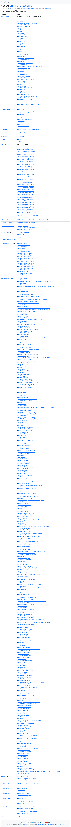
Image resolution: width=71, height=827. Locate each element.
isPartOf (4, 129)
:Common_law (22, 46)
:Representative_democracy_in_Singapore (30, 361)
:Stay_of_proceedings (24, 753)
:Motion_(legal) (23, 336)
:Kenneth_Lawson (23, 602)
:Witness (21, 642)
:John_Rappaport (23, 232)
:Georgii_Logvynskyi (24, 364)
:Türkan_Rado (22, 672)
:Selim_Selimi (22, 458)
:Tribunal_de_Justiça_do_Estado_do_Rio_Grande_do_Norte (34, 357)
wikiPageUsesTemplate (8, 109)
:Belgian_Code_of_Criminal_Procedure (29, 702)
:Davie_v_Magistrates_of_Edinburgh (28, 382)
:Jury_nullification (23, 674)
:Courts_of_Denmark (24, 455)
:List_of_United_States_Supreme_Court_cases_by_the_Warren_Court (36, 286)
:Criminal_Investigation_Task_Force (28, 329)
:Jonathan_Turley (23, 708)
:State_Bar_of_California (25, 430)
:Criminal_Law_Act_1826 (25, 331)
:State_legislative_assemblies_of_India (29, 520)
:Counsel (21, 71)
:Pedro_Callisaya (23, 316)
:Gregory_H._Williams (24, 685)
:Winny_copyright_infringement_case (28, 783)
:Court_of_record (23, 326)
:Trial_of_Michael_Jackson (25, 670)
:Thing (20, 139)
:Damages (21, 56)
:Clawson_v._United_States (26, 604)
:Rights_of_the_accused (25, 273)
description (5, 16)
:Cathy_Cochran (23, 644)
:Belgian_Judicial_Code (25, 379)
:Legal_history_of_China (25, 693)
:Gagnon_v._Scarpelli (24, 751)
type (3, 139)
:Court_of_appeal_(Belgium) (26, 743)
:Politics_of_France (23, 377)
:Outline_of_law (23, 765)
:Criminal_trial (22, 243)
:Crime (20, 48)
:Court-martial (22, 606)
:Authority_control (23, 114)
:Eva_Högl (21, 561)
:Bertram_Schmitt (23, 569)
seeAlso (5, 806)
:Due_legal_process (24, 245)
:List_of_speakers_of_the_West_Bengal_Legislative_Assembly (34, 622)
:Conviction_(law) (23, 94)
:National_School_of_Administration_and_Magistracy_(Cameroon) (36, 407)
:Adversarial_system (24, 68)
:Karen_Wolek (22, 306)
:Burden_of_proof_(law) (25, 387)
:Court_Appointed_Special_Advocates (28, 23)
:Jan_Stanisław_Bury (24, 650)
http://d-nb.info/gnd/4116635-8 (26, 151)
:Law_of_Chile (22, 761)
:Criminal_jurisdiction (24, 334)
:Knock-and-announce (24, 707)
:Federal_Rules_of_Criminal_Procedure (29, 649)
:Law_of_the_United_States (26, 669)
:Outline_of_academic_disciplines (27, 515)
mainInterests (7, 798)
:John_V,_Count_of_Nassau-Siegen (27, 289)
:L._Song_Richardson (24, 684)
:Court (20, 501)
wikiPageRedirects (8, 243)
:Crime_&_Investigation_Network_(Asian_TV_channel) (32, 299)
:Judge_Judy (22, 700)
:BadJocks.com (22, 732)
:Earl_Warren (22, 473)
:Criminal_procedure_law (25, 270)
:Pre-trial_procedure (24, 275)
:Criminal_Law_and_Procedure (27, 263)
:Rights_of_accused (24, 248)
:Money (21, 33)
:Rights (21, 124)
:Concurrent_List (23, 690)
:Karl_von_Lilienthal (24, 647)
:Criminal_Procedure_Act (25, 25)
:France (21, 30)
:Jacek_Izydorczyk (23, 314)
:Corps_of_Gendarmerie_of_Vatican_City (29, 574)
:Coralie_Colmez (23, 291)
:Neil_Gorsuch (22, 395)
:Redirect (21, 121)
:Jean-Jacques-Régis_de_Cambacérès (28, 417)
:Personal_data (23, 689)
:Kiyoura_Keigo (23, 503)
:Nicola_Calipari (23, 511)
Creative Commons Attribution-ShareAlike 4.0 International (51, 824)
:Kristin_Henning (23, 556)
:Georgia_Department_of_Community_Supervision (32, 551)
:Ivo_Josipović (22, 405)
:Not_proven (22, 548)
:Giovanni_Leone (23, 339)
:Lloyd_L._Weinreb (23, 313)
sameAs (4, 148)
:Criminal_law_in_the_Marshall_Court (28, 303)
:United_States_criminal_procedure (28, 467)
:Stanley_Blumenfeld (24, 677)
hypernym (5, 136)
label (3, 144)
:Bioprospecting (23, 586)
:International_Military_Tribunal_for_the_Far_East (31, 412)
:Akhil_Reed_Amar (23, 351)
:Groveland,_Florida (24, 637)
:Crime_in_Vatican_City (25, 591)
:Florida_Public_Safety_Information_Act (29, 692)
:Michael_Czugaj (23, 323)
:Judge (20, 38)
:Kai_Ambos (22, 730)
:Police (20, 508)
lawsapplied (6, 793)
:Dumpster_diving (23, 293)
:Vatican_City (22, 341)
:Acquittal (21, 41)
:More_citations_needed (25, 119)
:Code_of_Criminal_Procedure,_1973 (28, 79)
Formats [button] (23, 2)
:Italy (20, 31)
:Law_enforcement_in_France (26, 553)
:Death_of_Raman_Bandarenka (27, 554)
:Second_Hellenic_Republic (26, 390)
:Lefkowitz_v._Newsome (25, 793)
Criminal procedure (21, 5)
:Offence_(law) (22, 101)
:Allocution (22, 645)
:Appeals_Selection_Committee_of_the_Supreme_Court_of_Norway (36, 281)
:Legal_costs (22, 86)
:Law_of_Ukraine (23, 434)
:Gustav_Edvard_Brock (24, 655)
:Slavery (21, 372)
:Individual (21, 20)
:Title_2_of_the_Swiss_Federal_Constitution (30, 541)
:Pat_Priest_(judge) (24, 356)
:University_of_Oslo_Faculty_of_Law (28, 414)
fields (4, 776)
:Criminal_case (22, 246)
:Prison (21, 61)
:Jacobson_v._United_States (26, 381)
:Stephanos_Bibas (23, 589)
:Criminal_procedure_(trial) (26, 111)
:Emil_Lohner (22, 611)
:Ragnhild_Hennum (24, 525)
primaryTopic (6, 816)
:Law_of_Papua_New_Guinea (26, 452)
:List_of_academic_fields (25, 629)
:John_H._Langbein (24, 445)
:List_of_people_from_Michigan (27, 311)
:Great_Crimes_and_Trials (25, 528)
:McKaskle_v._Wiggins (24, 763)
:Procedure (22, 237)
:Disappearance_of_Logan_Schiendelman (29, 738)
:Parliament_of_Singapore (25, 371)
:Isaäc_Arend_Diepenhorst (26, 521)
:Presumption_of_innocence (26, 58)
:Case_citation (22, 478)
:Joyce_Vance (22, 304)
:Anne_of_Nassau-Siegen (25, 631)
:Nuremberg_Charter (24, 359)
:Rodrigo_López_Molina (25, 498)
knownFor (5, 232)
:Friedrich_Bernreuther (25, 660)
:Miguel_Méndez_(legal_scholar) (27, 227)
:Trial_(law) (21, 81)
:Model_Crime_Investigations (26, 440)
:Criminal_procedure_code (25, 256)
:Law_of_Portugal (23, 346)
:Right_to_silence (23, 639)
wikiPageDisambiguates (8, 239)
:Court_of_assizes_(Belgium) (26, 624)
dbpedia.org (48, 8)
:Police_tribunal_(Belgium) (25, 294)
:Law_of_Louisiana (23, 318)
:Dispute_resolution (24, 76)
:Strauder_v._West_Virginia (26, 609)
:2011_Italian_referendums (26, 695)
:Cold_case (21, 425)
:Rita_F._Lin (22, 439)
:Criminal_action (23, 106)
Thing (11, 8)
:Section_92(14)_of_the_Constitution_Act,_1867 (31, 500)
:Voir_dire (21, 713)
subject (4, 132)
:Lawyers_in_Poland (24, 453)
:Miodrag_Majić (23, 710)
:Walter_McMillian (23, 654)
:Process (21, 136)
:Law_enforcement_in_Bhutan (26, 450)
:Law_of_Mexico (23, 758)
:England (21, 28)
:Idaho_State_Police (24, 442)
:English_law (22, 73)
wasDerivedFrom (6, 219)
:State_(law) (22, 102)
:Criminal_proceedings (25, 253)
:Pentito (21, 612)
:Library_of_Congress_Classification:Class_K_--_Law (32, 601)
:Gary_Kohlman (23, 226)
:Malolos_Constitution (24, 352)
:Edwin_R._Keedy (23, 712)
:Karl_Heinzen (22, 564)
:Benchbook (22, 766)
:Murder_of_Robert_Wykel (25, 549)
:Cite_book (21, 109)
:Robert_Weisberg (23, 321)
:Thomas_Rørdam (23, 657)
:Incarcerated (22, 84)
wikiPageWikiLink (6, 20)
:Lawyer (21, 40)
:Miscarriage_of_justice (25, 566)
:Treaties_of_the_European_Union (27, 399)
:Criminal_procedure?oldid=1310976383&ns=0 (33, 219)
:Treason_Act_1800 (24, 773)
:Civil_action (22, 93)
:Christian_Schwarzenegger (26, 723)
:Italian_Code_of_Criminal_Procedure (28, 616)
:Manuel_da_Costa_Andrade (26, 462)
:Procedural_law (23, 627)
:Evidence (21, 718)
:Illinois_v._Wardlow (24, 285)
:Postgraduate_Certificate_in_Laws (28, 354)
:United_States (22, 35)
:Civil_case (21, 91)
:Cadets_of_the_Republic (25, 427)
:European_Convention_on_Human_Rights (30, 66)
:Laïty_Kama (22, 422)
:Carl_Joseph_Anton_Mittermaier (27, 288)
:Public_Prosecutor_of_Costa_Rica (27, 488)
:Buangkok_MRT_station (25, 675)
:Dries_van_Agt (23, 634)
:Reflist (20, 122)
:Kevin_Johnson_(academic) (26, 384)
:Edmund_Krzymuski (24, 546)
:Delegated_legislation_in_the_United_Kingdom (31, 682)
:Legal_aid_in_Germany (25, 768)
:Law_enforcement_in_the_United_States (29, 584)
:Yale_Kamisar (22, 495)
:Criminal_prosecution (24, 78)
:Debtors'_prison (23, 576)
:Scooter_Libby (23, 722)
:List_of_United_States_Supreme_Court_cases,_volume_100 (34, 308)
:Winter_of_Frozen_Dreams (26, 578)
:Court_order (22, 667)
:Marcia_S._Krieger (23, 483)
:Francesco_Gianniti (24, 750)
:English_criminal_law (24, 344)
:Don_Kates (22, 283)
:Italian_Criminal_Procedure (26, 99)
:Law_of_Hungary (23, 652)
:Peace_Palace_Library (24, 347)
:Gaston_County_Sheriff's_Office (27, 596)
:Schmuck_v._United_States (26, 599)
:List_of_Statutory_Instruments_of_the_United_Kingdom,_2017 (35, 338)
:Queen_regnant (23, 45)
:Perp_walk (22, 746)
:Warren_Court (23, 626)
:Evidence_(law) (23, 607)
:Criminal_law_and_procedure (26, 268)
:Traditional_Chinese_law (25, 717)
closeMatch (5, 216)
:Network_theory (23, 397)
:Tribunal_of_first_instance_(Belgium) (28, 349)
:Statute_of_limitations (25, 559)
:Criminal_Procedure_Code (26, 265)
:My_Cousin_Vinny (23, 573)
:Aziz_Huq (21, 234)
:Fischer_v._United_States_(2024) (27, 811)
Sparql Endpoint (65, 2)
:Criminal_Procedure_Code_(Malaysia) (28, 88)
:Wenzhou (21, 510)
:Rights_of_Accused (24, 271)
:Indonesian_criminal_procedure (27, 735)
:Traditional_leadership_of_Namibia (28, 748)
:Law (20, 117)
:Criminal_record (23, 725)
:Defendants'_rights (24, 260)
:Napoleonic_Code (23, 374)
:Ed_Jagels (21, 437)
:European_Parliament (24, 366)
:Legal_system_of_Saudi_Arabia (27, 493)
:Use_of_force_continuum (25, 544)
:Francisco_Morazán (24, 636)
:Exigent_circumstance (25, 705)
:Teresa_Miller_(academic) (25, 801)
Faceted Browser (54, 2)
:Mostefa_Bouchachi (24, 463)
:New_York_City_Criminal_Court (27, 597)
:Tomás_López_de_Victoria (25, 543)
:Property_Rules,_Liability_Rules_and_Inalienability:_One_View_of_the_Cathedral (39, 771)
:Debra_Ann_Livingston (25, 680)
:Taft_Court (22, 664)
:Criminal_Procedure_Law (25, 266)
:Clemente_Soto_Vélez (24, 516)
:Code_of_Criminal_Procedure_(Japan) (28, 104)
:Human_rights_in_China (25, 727)
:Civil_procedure (23, 54)
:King (20, 43)
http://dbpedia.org (29, 8)
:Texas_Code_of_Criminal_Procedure (28, 770)
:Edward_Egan (22, 698)
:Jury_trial (21, 457)
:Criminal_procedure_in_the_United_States (30, 98)
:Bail (20, 51)
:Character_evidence (24, 594)
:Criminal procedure (25, 148)
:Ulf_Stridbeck (22, 756)
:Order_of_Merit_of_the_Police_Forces (28, 568)
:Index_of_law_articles (24, 760)
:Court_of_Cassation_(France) (26, 579)
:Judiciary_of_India (23, 447)
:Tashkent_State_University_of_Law (28, 687)
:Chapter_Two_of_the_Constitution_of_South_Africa (32, 810)
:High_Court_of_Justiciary (25, 530)
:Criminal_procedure (24, 83)
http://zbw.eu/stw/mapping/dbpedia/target (29, 129)
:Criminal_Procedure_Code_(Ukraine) (28, 96)
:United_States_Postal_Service (26, 472)
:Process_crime (23, 755)
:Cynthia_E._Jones (23, 803)
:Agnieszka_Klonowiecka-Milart (27, 703)
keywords (5, 783)
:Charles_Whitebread (24, 592)
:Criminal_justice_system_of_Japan (28, 301)
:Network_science (23, 477)
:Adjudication (22, 74)
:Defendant (22, 53)
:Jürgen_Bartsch (23, 632)
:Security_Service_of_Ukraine (26, 697)
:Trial (20, 480)
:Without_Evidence (24, 728)
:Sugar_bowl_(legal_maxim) (26, 386)
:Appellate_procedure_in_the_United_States (30, 533)
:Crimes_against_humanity (26, 513)
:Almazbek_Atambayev (25, 400)
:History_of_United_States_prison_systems (30, 485)
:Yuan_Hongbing (23, 518)
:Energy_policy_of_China (25, 376)
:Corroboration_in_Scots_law (26, 324)
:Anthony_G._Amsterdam (25, 229)
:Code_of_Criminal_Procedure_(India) (28, 296)
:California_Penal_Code (25, 429)
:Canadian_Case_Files (24, 679)
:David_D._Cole (23, 535)
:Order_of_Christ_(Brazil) (25, 506)
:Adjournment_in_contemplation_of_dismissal (31, 319)
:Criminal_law (22, 64)
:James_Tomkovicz (23, 491)
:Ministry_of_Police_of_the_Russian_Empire (30, 588)
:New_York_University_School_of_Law (28, 409)
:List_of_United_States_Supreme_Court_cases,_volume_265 (34, 309)
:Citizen (21, 69)
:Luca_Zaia (21, 369)
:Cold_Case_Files (23, 432)
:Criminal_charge (23, 59)
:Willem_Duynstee (23, 460)
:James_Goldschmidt (24, 563)
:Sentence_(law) (23, 737)
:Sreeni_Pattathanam (24, 443)
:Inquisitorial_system (24, 49)
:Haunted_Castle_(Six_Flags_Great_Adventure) (31, 619)
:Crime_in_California (24, 328)
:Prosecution (22, 89)
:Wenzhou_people (23, 740)
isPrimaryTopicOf (6, 222)
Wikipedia (23, 824)
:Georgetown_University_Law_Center (28, 342)
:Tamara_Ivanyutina (24, 435)
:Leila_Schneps (23, 470)
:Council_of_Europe (24, 36)
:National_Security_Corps (25, 715)
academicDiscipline (8, 226)
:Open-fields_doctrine (24, 621)
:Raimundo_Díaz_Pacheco (25, 490)
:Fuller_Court (22, 662)
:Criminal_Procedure (24, 250)
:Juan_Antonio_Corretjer (25, 475)
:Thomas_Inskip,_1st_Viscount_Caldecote (29, 720)
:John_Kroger (22, 745)
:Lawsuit (21, 523)
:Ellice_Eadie (22, 659)
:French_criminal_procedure (26, 808)
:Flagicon (21, 116)
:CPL (20, 583)
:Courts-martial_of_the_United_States (28, 298)
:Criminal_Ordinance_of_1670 (26, 614)
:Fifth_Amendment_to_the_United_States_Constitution (33, 419)
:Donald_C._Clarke (23, 733)
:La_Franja (21, 394)
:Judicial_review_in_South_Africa (27, 806)
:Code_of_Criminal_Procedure (26, 261)
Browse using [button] (15, 2)
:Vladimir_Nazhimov (24, 538)
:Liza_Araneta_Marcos (24, 505)
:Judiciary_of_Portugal (24, 487)
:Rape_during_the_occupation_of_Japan (29, 536)
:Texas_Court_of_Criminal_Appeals (28, 617)
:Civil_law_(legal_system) (25, 63)
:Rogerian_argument (24, 640)
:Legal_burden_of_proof (25, 26)
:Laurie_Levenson (23, 448)
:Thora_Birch (22, 404)
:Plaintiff (21, 21)
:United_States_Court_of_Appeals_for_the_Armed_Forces (33, 526)
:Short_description (23, 126)
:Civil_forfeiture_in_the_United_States (28, 496)
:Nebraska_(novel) (23, 741)
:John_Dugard (22, 420)
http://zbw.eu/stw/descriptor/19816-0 (28, 216)
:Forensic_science (23, 389)
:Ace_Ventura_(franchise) (25, 482)
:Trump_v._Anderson (24, 813)
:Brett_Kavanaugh (23, 392)
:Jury (20, 571)
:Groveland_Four (23, 468)
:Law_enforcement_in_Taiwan (26, 540)
